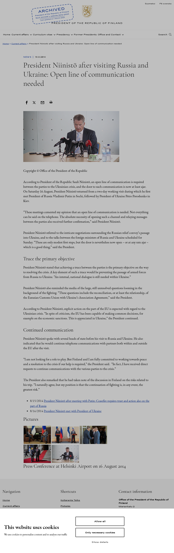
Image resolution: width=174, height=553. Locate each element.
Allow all (100, 521)
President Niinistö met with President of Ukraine (72, 411)
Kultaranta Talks (70, 500)
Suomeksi (150, 3)
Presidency (63, 34)
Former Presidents (85, 34)
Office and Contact (109, 34)
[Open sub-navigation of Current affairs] (30, 34)
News (27, 57)
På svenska (165, 3)
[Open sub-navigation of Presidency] (71, 34)
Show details (100, 542)
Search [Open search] (162, 34)
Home (6, 34)
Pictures (65, 506)
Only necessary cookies (100, 532)
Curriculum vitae (42, 34)
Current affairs (20, 34)
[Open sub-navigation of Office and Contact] (122, 34)
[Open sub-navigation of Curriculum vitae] (53, 34)
